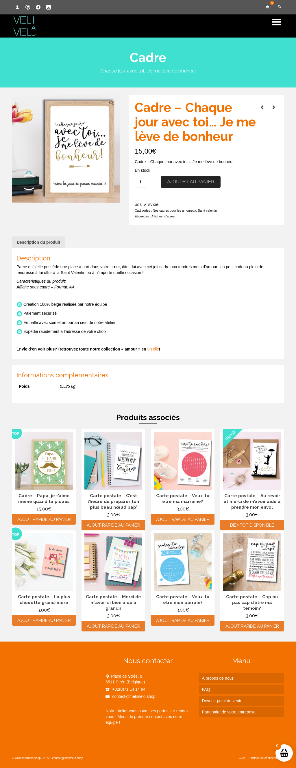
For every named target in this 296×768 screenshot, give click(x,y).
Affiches (157, 216)
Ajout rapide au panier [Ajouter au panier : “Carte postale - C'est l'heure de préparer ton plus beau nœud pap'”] (113, 525)
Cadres (169, 216)
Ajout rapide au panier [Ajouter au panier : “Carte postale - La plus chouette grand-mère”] (44, 620)
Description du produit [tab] (38, 242)
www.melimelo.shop (27, 758)
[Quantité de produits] (140, 182)
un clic (153, 349)
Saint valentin (207, 210)
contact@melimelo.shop (131, 696)
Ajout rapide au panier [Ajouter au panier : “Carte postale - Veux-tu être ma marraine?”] (183, 519)
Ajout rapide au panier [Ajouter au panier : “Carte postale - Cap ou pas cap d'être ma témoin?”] (252, 626)
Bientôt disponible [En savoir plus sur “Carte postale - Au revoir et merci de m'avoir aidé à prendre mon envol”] (252, 525)
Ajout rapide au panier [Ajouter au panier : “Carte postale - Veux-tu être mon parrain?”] (183, 620)
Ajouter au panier (190, 181)
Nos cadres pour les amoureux (174, 210)
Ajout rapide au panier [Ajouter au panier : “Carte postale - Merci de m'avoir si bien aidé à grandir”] (113, 626)
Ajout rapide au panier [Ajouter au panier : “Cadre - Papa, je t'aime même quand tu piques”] (44, 519)
